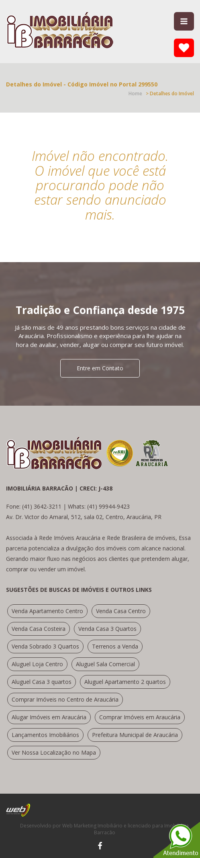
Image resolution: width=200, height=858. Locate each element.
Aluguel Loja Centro (37, 664)
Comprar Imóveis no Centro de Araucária (65, 699)
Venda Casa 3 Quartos (107, 628)
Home (135, 93)
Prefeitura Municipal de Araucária (135, 735)
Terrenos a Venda (115, 646)
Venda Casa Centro (121, 611)
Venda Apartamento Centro (47, 611)
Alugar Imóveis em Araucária (49, 717)
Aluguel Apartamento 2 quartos (125, 682)
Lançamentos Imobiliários (45, 735)
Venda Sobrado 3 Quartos (45, 646)
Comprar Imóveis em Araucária (139, 717)
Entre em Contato (100, 368)
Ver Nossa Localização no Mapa (54, 752)
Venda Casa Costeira (38, 628)
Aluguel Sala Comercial (105, 664)
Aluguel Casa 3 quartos (41, 682)
